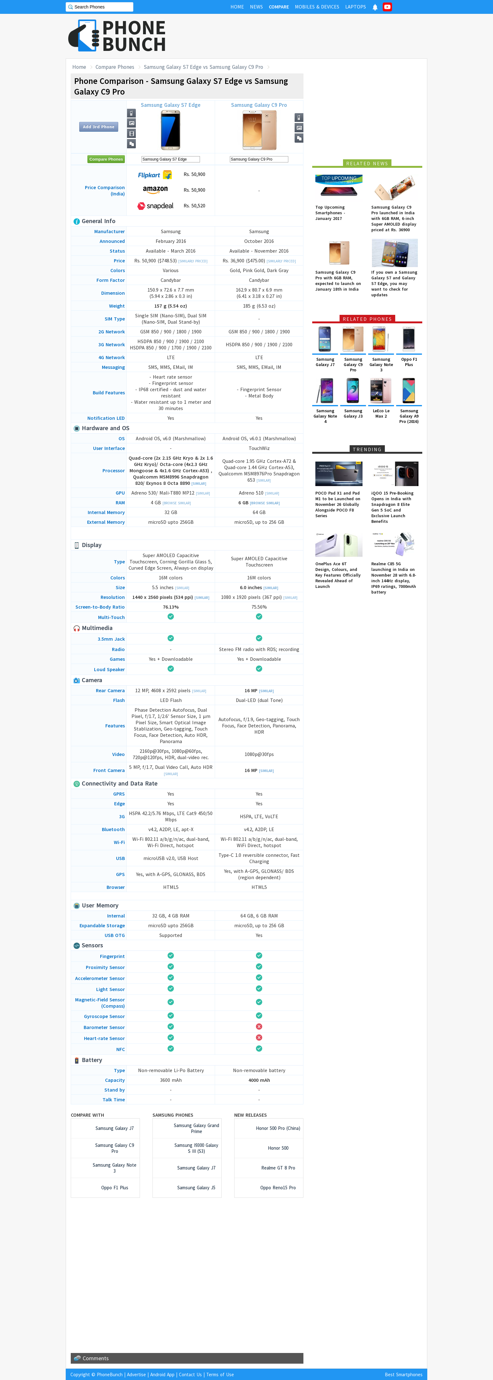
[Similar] (198, 483)
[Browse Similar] (177, 503)
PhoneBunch (110, 1374)
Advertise (136, 1374)
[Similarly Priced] (193, 261)
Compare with (87, 1115)
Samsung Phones (172, 1115)
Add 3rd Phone (98, 126)
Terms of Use (220, 1374)
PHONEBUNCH (134, 35)
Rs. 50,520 (170, 206)
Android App (162, 1374)
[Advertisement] (312, 36)
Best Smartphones (404, 1374)
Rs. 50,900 (170, 174)
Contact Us (190, 1374)
